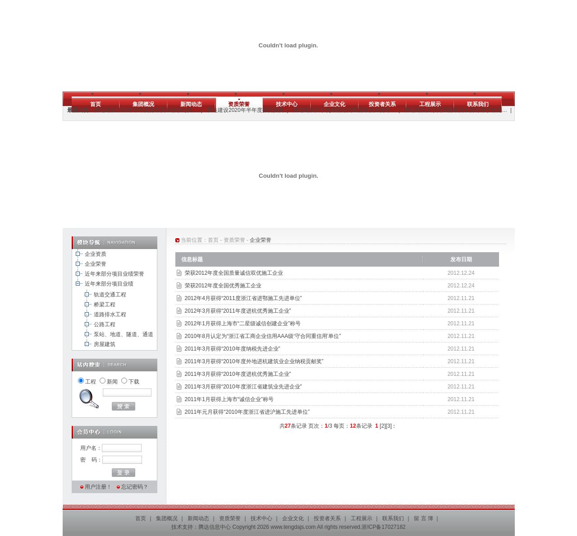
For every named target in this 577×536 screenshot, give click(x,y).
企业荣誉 (95, 264)
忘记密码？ (134, 487)
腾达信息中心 (214, 527)
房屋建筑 (104, 344)
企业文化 (334, 104)
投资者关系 (382, 104)
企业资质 (95, 254)
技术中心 (287, 104)
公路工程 (104, 324)
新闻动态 (191, 104)
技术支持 (182, 527)
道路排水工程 (110, 314)
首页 (95, 104)
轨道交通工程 (110, 294)
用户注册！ (98, 487)
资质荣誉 (239, 104)
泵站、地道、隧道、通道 (123, 334)
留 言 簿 (423, 518)
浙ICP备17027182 (383, 527)
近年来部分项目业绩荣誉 (114, 274)
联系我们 (478, 104)
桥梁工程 (104, 304)
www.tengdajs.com (293, 527)
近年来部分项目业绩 (109, 284)
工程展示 (430, 104)
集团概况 (143, 104)
